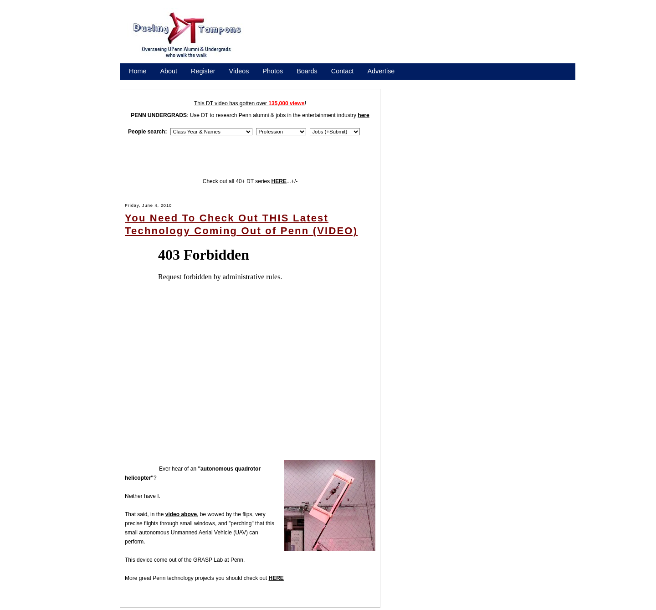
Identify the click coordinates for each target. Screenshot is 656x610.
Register (203, 71)
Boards (307, 71)
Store (136, 83)
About (168, 71)
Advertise (381, 71)
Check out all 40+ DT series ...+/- (250, 181)
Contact (342, 71)
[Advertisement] (419, 37)
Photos (272, 71)
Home (137, 71)
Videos (239, 71)
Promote (170, 83)
